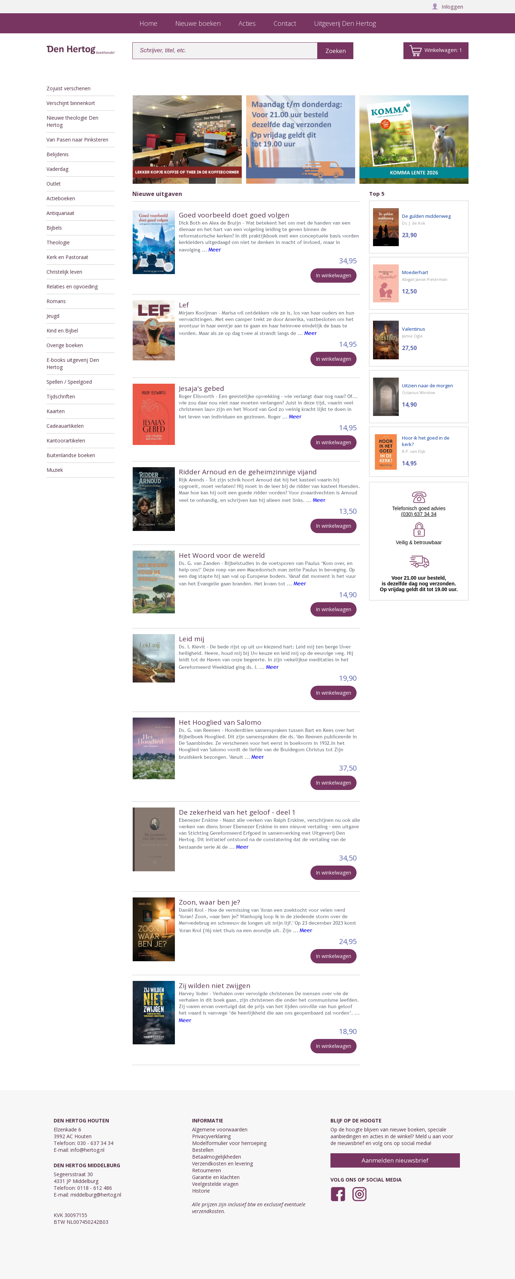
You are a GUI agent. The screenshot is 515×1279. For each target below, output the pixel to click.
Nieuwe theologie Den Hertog (72, 121)
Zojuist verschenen (68, 88)
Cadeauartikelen (65, 425)
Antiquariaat (60, 213)
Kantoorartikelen (65, 440)
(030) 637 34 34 (419, 514)
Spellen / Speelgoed (69, 381)
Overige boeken (64, 345)
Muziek (54, 469)
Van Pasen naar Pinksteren (77, 139)
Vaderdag (57, 169)
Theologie (58, 242)
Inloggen (447, 6)
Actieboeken (60, 198)
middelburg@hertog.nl (95, 1194)
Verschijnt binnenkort (70, 103)
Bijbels (54, 227)
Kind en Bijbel (62, 330)
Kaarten (55, 411)
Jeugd (52, 315)
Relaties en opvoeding (72, 286)
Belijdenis (57, 154)
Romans (56, 301)
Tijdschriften (60, 396)
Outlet (53, 183)
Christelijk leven (64, 271)
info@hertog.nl (87, 1149)
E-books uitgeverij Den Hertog (72, 363)
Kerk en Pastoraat (67, 257)
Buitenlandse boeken (70, 455)
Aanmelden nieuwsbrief (395, 1160)
